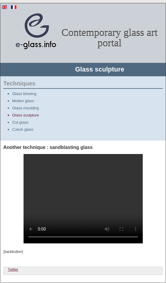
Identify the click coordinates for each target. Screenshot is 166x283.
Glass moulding (25, 108)
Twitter (13, 270)
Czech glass (22, 129)
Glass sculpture (25, 115)
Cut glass (20, 122)
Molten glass (23, 101)
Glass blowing (24, 93)
